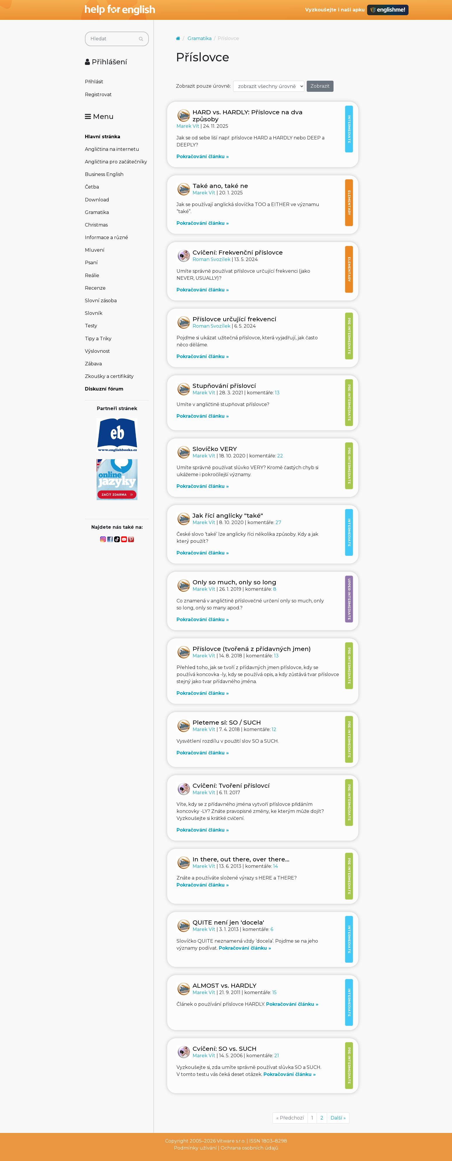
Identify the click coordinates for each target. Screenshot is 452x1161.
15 (274, 992)
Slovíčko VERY (215, 448)
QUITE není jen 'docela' (228, 922)
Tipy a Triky (98, 338)
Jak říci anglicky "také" (228, 515)
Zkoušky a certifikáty (109, 376)
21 (276, 1055)
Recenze (95, 288)
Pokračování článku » (203, 156)
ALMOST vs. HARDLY (224, 985)
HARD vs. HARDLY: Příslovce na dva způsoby (248, 115)
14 (275, 866)
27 (278, 522)
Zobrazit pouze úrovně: (203, 86)
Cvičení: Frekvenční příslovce (238, 252)
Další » (338, 1118)
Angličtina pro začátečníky (116, 162)
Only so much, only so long (234, 582)
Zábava (93, 364)
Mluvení (94, 250)
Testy (91, 326)
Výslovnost (97, 351)
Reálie (92, 275)
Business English (104, 174)
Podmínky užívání (195, 1148)
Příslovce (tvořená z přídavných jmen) (252, 648)
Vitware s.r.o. (231, 1141)
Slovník (93, 313)
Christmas (96, 225)
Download (97, 200)
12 (274, 729)
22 (280, 456)
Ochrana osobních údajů (249, 1148)
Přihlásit (94, 81)
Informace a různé (106, 237)
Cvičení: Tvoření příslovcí (231, 785)
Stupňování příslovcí (224, 385)
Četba (92, 187)
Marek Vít (188, 126)
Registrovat (98, 94)
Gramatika (97, 212)
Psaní (91, 262)
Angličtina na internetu (112, 149)
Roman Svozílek (212, 259)
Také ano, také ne (220, 185)
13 (277, 392)
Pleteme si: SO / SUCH (227, 722)
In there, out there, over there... (241, 859)
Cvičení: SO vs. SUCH (224, 1048)
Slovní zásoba (101, 300)
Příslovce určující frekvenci (234, 319)
